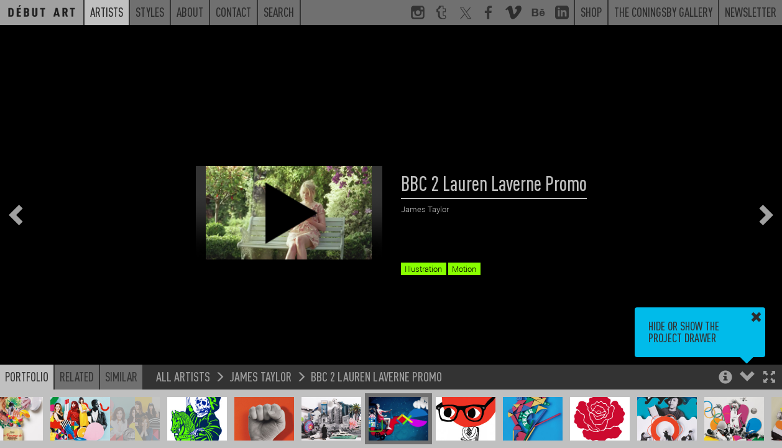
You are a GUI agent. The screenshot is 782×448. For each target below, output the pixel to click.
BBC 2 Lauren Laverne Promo (376, 376)
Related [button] (77, 376)
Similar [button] (121, 376)
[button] (769, 378)
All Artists (183, 376)
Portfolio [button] (26, 376)
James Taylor (260, 376)
